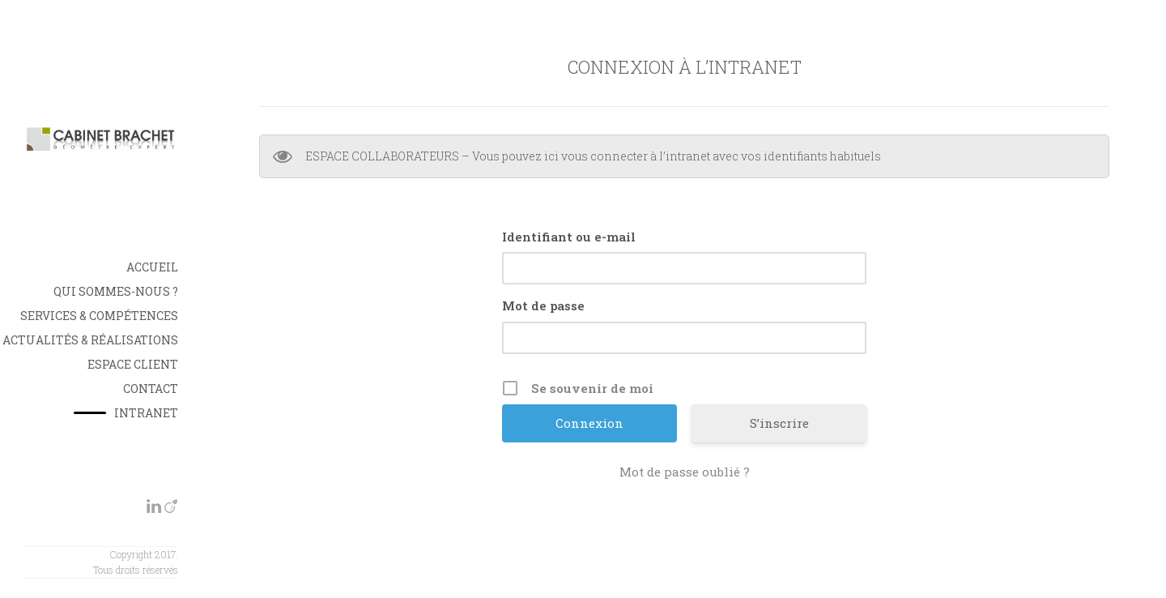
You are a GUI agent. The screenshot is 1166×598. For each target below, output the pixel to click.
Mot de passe (543, 305)
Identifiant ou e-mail (569, 237)
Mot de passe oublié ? (684, 471)
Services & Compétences (99, 315)
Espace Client (132, 364)
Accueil (152, 267)
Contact (150, 388)
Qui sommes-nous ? (115, 291)
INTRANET (146, 413)
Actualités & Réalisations (90, 340)
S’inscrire (779, 423)
